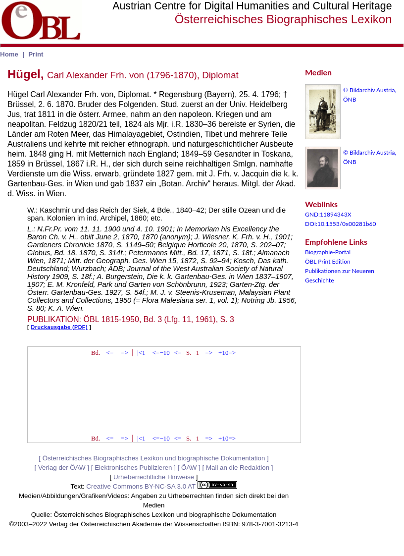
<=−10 (161, 352)
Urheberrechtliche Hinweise (153, 477)
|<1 (141, 352)
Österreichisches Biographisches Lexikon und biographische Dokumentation (154, 458)
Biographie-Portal (328, 252)
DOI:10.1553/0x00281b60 (340, 223)
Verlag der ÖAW (62, 467)
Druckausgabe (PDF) (59, 327)
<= (110, 352)
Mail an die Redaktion (237, 467)
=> (124, 352)
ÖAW (189, 467)
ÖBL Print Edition (328, 261)
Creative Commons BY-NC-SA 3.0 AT (161, 486)
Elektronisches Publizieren (133, 467)
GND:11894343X (328, 214)
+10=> (227, 352)
